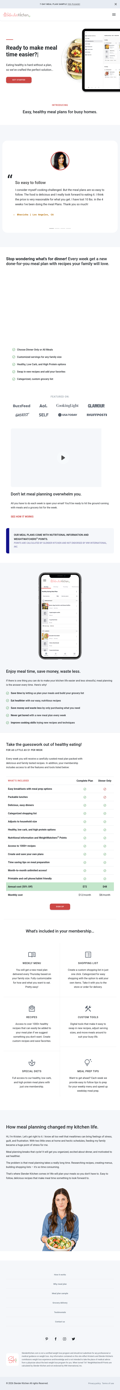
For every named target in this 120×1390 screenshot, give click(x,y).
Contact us (60, 1321)
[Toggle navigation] (114, 14)
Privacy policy (93, 1383)
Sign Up (60, 907)
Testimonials (60, 1312)
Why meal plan (60, 1284)
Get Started (19, 80)
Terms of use (107, 1383)
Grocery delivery (60, 1302)
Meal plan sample (60, 1293)
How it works (60, 1274)
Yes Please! (74, 4)
